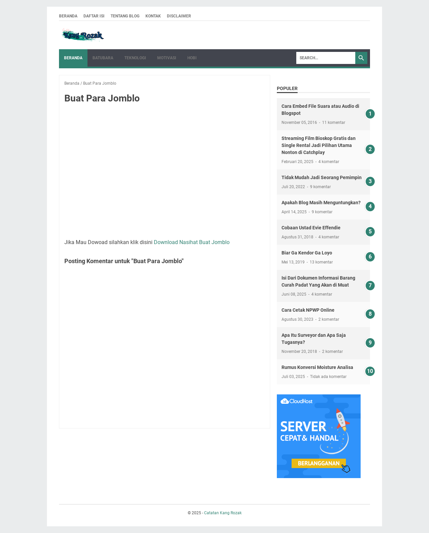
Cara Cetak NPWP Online (308, 310)
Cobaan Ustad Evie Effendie (311, 227)
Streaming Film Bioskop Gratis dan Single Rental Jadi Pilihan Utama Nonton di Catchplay (319, 145)
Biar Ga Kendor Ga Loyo (307, 252)
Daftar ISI (94, 16)
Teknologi (135, 58)
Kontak (153, 16)
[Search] (325, 58)
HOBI (192, 58)
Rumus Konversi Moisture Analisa (317, 367)
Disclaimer (179, 16)
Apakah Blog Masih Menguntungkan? (321, 202)
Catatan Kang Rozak (223, 513)
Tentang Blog (125, 16)
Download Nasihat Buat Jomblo (192, 242)
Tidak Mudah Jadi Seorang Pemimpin (322, 177)
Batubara (103, 58)
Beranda (68, 16)
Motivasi (166, 58)
